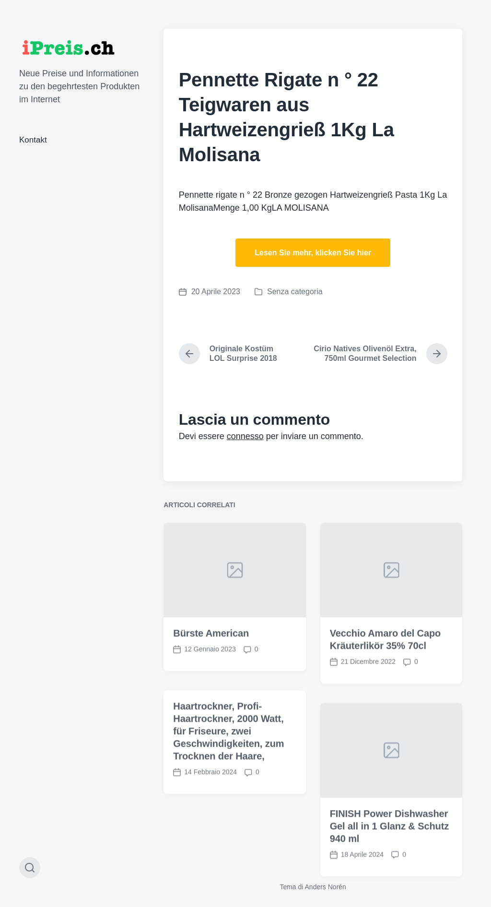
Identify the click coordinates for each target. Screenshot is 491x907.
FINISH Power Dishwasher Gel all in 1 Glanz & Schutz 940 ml (389, 844)
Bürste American (211, 651)
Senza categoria (295, 291)
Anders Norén (325, 887)
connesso (245, 436)
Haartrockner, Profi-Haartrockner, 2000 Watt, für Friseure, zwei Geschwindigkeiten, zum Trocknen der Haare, (228, 749)
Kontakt (33, 139)
